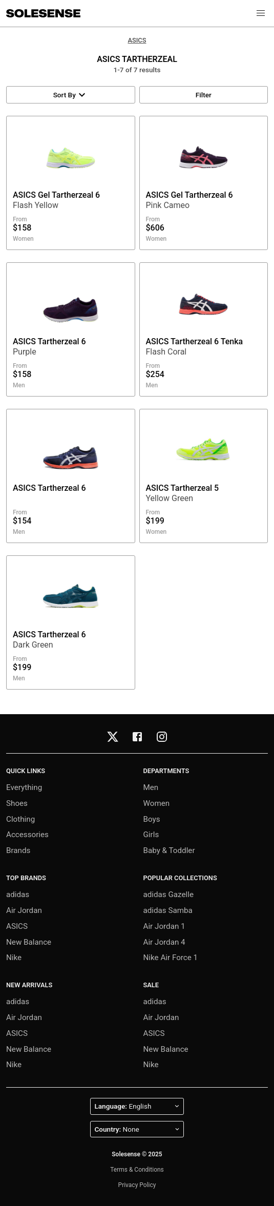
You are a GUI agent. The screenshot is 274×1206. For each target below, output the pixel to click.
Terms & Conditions (137, 1169)
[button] (260, 13)
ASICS (137, 40)
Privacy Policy (137, 1185)
